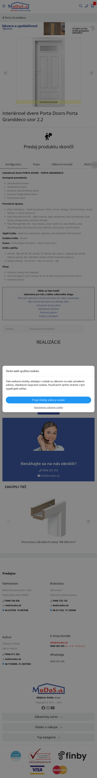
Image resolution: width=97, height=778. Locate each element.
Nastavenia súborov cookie (48, 407)
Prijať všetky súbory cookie (48, 400)
